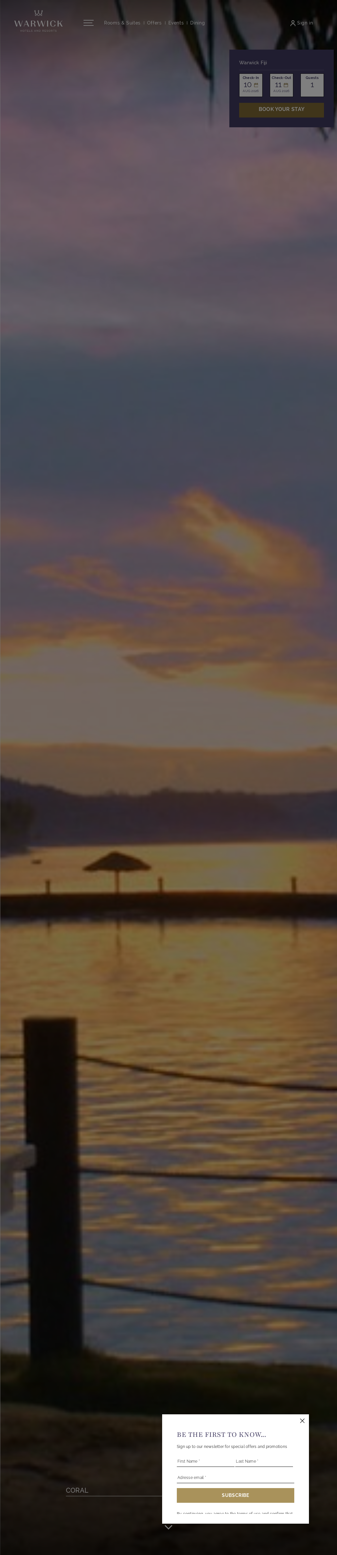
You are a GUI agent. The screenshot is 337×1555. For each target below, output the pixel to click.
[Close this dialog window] (302, 1420)
